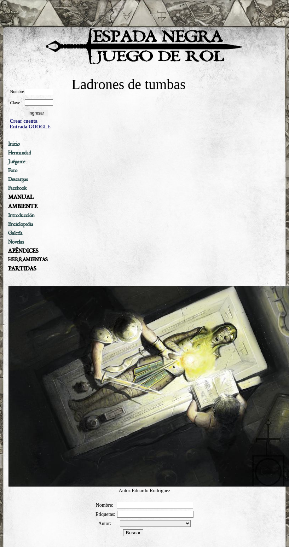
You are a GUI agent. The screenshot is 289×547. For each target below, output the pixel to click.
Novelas (16, 241)
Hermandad (19, 152)
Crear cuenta (23, 121)
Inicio (14, 143)
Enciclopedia (20, 224)
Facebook (17, 188)
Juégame (16, 161)
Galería (15, 233)
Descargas (18, 179)
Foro (12, 170)
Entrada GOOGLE (30, 126)
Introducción (21, 215)
